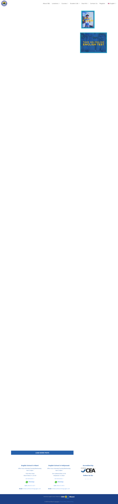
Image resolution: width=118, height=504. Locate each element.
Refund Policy (70, 501)
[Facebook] (85, 479)
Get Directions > (30, 478)
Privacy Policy (63, 501)
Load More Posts (42, 453)
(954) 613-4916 (59, 485)
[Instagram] (90, 479)
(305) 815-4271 (30, 485)
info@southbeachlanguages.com (32, 488)
